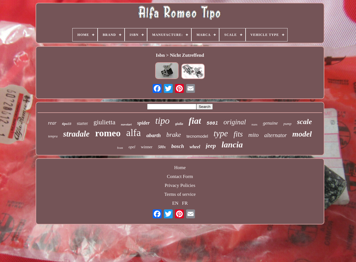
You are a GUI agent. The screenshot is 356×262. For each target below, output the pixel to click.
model (302, 134)
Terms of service (180, 194)
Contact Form (180, 176)
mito (253, 135)
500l (212, 123)
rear (52, 123)
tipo (162, 121)
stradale (76, 133)
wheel (195, 146)
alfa (133, 132)
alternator (275, 135)
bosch (177, 146)
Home (180, 167)
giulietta (104, 122)
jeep (211, 145)
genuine (270, 123)
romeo (108, 133)
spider (143, 123)
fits (238, 134)
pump (287, 124)
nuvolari (126, 124)
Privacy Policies (180, 185)
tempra (53, 136)
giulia (179, 124)
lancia (232, 144)
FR (185, 203)
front (120, 147)
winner (146, 147)
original (235, 122)
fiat (195, 121)
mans (254, 124)
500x (162, 147)
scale (304, 122)
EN (175, 203)
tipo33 (66, 124)
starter (82, 123)
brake (173, 134)
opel (131, 147)
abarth (153, 135)
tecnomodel (197, 136)
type (221, 133)
